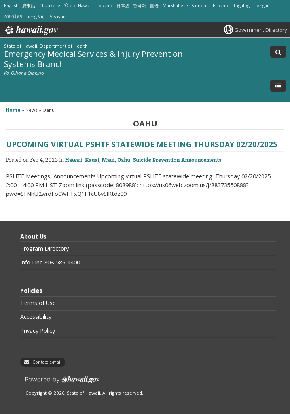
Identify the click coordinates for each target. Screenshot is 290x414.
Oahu (124, 159)
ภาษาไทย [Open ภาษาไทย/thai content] (13, 16)
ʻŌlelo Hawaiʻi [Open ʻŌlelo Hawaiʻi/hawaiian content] (78, 5)
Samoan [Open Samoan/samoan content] (200, 5)
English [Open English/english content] (11, 5)
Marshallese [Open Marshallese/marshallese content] (175, 5)
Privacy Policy (37, 331)
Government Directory (260, 29)
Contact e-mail (46, 362)
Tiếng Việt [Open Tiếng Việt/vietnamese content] (35, 16)
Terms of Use (38, 303)
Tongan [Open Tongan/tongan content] (262, 5)
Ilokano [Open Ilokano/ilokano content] (104, 5)
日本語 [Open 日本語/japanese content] (122, 5)
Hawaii (73, 159)
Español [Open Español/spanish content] (221, 5)
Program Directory (44, 248)
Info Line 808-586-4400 (50, 262)
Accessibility (35, 317)
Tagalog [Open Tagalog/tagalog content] (241, 5)
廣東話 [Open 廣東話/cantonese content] (28, 5)
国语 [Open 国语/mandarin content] (154, 5)
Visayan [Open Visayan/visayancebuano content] (58, 16)
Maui (108, 159)
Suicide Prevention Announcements (177, 159)
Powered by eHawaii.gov (62, 382)
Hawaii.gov (30, 30)
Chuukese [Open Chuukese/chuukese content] (49, 5)
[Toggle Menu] (278, 86)
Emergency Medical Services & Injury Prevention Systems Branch (93, 58)
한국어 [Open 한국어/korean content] (139, 5)
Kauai (92, 159)
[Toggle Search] (278, 52)
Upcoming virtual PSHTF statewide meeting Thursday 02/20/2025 (141, 144)
